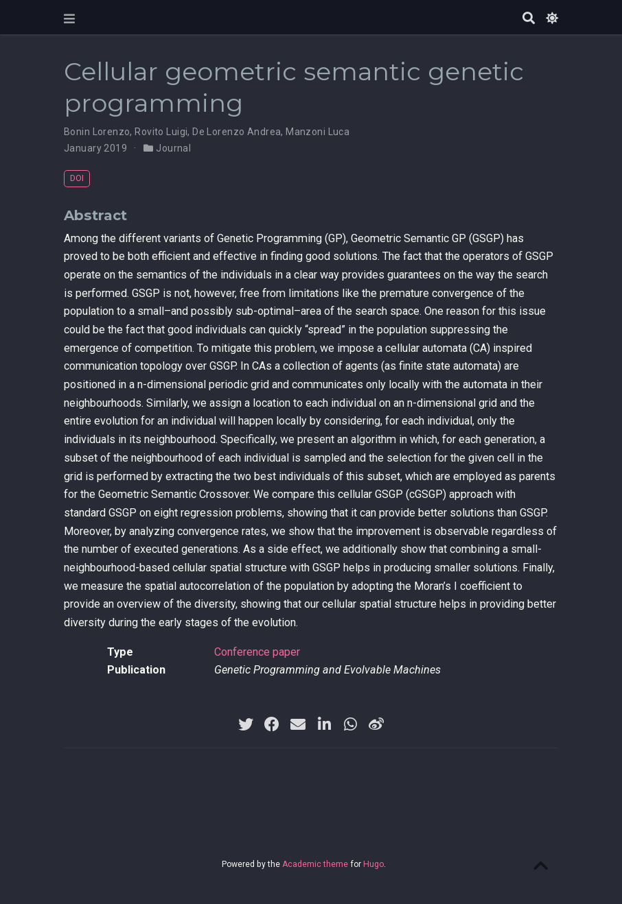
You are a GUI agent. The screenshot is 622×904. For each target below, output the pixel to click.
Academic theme (315, 864)
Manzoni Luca (317, 131)
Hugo (373, 864)
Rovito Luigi (161, 131)
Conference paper (257, 651)
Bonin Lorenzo (97, 131)
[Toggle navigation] (69, 19)
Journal (173, 148)
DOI (77, 178)
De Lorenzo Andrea (236, 131)
